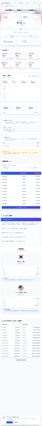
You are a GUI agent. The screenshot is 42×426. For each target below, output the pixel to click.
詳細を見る (35, 167)
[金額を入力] (21, 29)
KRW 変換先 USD (8, 5)
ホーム (2, 5)
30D (32, 76)
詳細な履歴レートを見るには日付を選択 (9, 165)
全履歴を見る (36, 112)
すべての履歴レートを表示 (21, 207)
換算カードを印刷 (21, 360)
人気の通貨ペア (21, 2)
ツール (23, 425)
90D (35, 76)
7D (29, 76)
